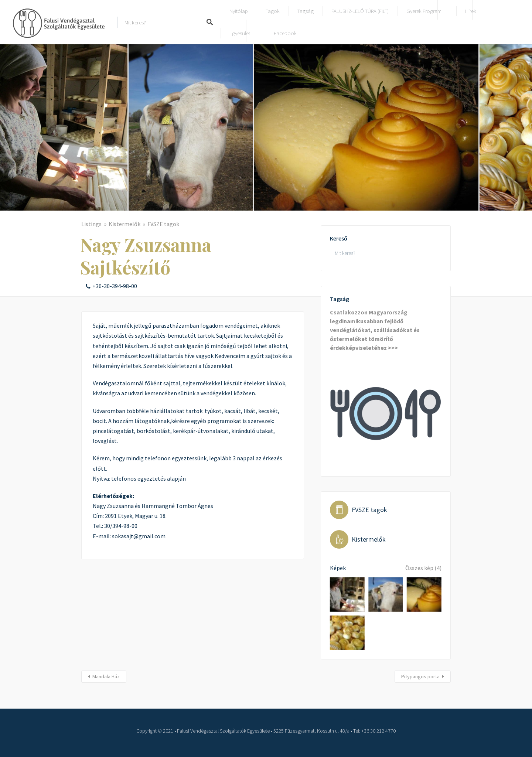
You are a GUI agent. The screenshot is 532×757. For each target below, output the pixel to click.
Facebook (285, 33)
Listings (91, 224)
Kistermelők (124, 224)
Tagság (305, 10)
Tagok (273, 10)
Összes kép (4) (423, 568)
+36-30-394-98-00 (114, 286)
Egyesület (239, 33)
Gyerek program (423, 10)
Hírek (470, 10)
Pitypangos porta (420, 676)
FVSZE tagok (163, 224)
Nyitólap (238, 10)
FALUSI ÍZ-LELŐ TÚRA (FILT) (360, 10)
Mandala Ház (106, 676)
